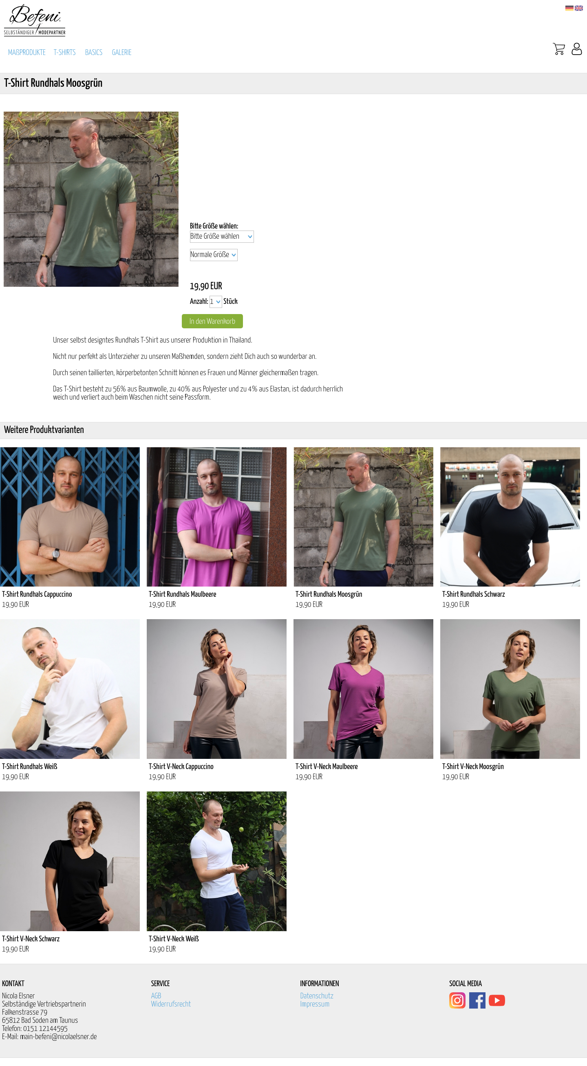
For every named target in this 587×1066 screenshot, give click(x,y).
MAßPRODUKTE (27, 53)
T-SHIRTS (65, 53)
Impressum (315, 1004)
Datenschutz (317, 996)
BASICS (93, 53)
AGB (156, 996)
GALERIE (122, 53)
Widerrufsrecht (171, 1004)
